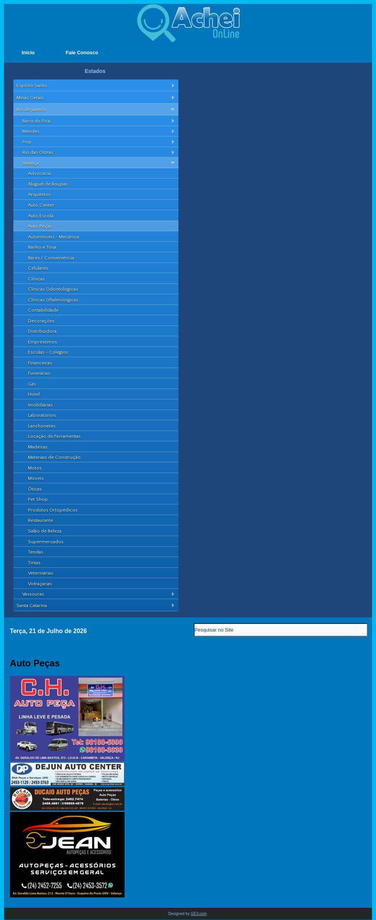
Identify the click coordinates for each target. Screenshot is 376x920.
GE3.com (199, 914)
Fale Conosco (82, 52)
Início (28, 52)
